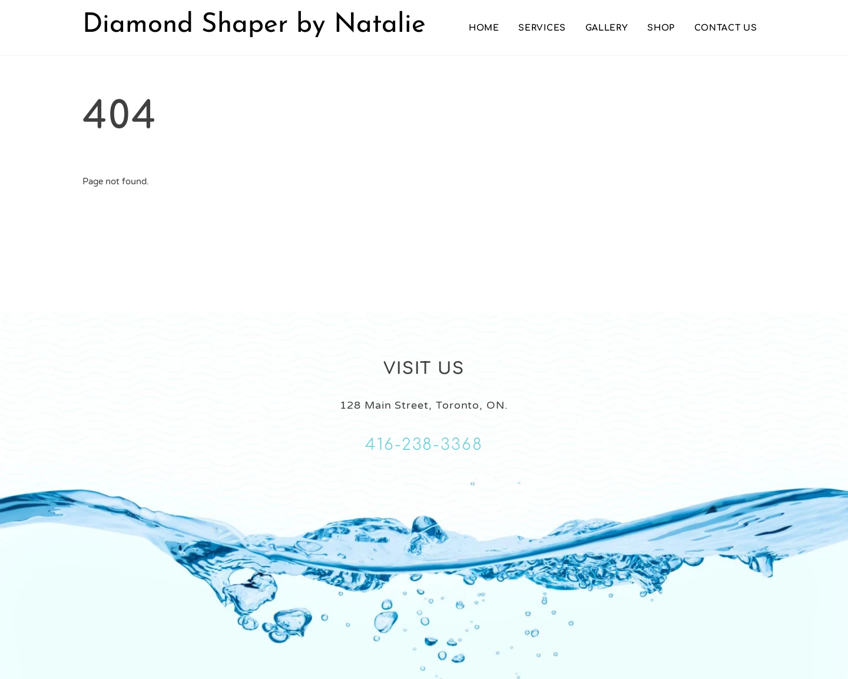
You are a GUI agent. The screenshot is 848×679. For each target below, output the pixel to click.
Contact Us (725, 27)
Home (484, 27)
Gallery (606, 27)
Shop (661, 27)
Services (542, 27)
